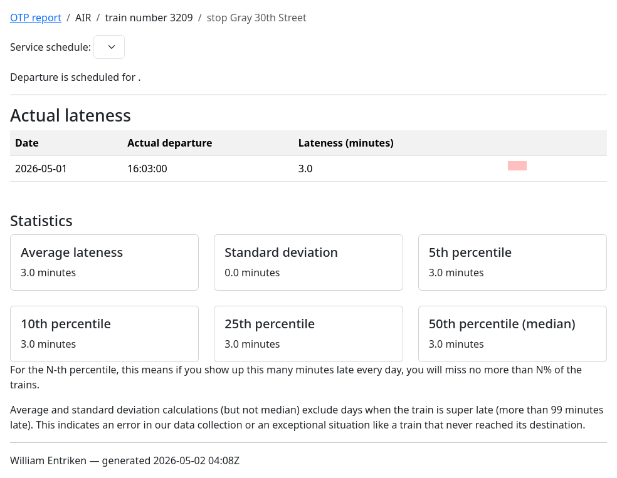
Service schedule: (50, 47)
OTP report (35, 17)
